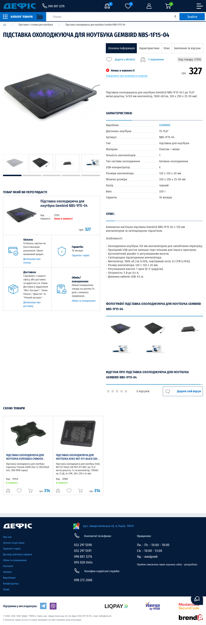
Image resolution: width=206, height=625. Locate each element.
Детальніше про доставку (32, 304)
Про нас (7, 536)
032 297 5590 (83, 545)
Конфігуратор (11, 583)
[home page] (36, 526)
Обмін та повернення (83, 300)
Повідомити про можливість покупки (126, 76)
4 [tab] (71, 175)
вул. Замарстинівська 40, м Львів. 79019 (108, 526)
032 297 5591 (83, 551)
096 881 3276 (83, 557)
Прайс (6, 589)
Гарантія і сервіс (81, 255)
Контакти (8, 566)
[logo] (4, 25)
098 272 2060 (83, 580)
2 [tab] (32, 175)
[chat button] (197, 599)
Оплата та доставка (13, 542)
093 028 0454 (83, 562)
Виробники (9, 577)
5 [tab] (90, 175)
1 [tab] (12, 175)
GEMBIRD (164, 125)
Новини (7, 571)
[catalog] (23, 16)
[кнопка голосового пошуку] (175, 17)
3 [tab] (51, 175)
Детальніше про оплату (32, 260)
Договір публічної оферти (17, 554)
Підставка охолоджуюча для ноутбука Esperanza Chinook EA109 (25, 458)
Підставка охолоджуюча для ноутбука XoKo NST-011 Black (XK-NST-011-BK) (77, 458)
